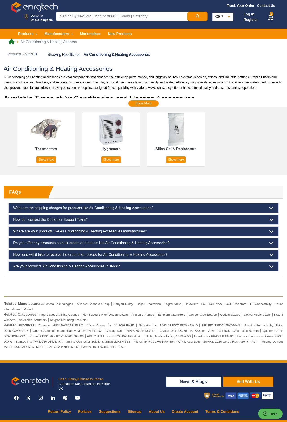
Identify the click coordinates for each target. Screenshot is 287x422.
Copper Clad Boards (203, 314)
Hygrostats (111, 149)
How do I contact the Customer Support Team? (143, 219)
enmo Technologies (59, 304)
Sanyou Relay (123, 304)
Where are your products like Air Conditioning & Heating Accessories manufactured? (143, 231)
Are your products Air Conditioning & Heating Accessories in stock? (143, 266)
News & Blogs (194, 381)
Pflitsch (29, 309)
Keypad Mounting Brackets (68, 320)
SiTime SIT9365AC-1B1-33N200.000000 (56, 336)
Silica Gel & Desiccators (175, 149)
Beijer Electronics (149, 304)
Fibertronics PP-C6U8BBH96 (214, 336)
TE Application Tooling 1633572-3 (168, 336)
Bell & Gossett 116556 (63, 347)
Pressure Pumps (142, 314)
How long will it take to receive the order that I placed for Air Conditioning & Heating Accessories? (143, 254)
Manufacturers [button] (57, 34)
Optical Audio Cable (257, 314)
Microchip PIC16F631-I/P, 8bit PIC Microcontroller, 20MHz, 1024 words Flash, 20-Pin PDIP (196, 341)
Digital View (173, 304)
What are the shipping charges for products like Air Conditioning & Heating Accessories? (143, 208)
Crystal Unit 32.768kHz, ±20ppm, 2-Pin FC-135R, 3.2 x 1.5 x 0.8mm (209, 330)
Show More (143, 103)
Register (251, 20)
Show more (46, 159)
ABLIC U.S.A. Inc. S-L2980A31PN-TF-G (114, 336)
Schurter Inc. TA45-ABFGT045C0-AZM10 (168, 325)
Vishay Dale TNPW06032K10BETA (131, 330)
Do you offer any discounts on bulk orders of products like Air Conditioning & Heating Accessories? (143, 243)
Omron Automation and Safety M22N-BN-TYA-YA (67, 330)
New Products (120, 34)
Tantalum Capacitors (171, 314)
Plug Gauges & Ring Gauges (59, 314)
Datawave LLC (195, 304)
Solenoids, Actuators (33, 320)
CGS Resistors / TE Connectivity (248, 304)
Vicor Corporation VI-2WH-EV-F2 (111, 325)
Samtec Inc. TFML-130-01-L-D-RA (39, 341)
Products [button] (26, 34)
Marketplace (90, 34)
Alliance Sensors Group (93, 304)
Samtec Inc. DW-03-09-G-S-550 (102, 347)
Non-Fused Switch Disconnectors (105, 314)
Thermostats (46, 149)
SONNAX (215, 304)
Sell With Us (248, 381)
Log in (249, 14)
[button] (270, 17)
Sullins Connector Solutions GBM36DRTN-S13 (98, 341)
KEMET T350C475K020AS (221, 325)
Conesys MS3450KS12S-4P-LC (61, 325)
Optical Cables (230, 314)
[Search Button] (197, 16)
